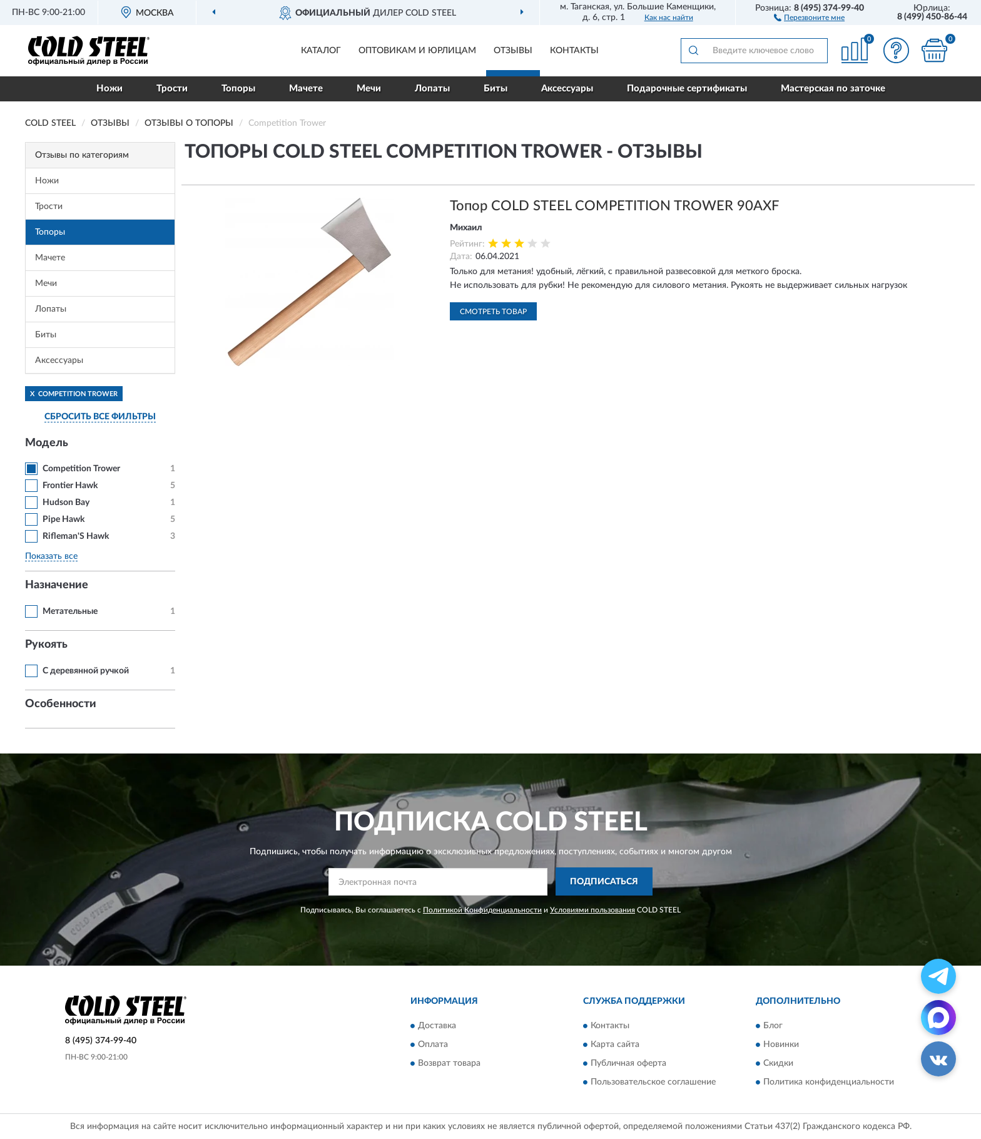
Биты (495, 88)
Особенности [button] (60, 704)
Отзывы (513, 50)
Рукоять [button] (46, 644)
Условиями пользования (592, 910)
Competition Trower (81, 468)
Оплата (433, 1044)
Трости (172, 88)
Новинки (781, 1044)
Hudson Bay (66, 502)
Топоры (238, 88)
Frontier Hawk (70, 485)
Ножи (109, 88)
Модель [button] (46, 443)
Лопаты (432, 88)
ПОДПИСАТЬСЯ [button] (604, 881)
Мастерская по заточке (833, 88)
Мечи (369, 88)
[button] (809, 17)
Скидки (778, 1063)
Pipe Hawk (63, 519)
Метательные (70, 611)
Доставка (437, 1025)
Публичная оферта (628, 1063)
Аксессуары (567, 88)
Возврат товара (449, 1063)
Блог (773, 1025)
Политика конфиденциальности (828, 1082)
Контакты (574, 50)
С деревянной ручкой (86, 671)
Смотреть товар (493, 311)
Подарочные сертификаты (687, 88)
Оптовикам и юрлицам (417, 50)
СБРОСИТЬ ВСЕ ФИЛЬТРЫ (100, 416)
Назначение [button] (56, 585)
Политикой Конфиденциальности (482, 910)
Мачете (306, 88)
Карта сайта (615, 1044)
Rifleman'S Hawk (76, 536)
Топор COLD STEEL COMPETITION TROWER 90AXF (614, 206)
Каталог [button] (321, 50)
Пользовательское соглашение (653, 1082)
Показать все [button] (51, 556)
